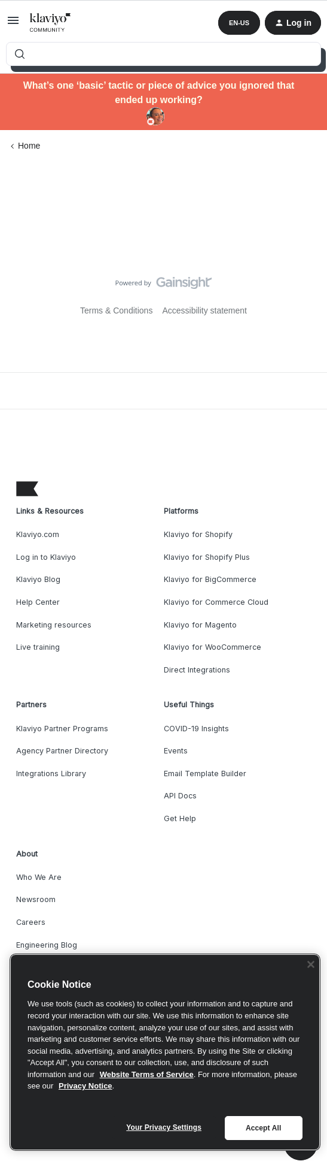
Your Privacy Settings (163, 1127)
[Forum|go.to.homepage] (50, 22)
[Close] (310, 964)
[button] (13, 24)
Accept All (263, 1128)
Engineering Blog (46, 944)
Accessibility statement (204, 310)
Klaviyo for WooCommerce (212, 647)
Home (29, 145)
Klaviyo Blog (38, 579)
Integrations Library (51, 773)
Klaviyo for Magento (200, 624)
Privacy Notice (85, 1085)
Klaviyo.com (37, 534)
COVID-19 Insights (196, 728)
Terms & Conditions (116, 310)
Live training (38, 647)
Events (176, 750)
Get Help (180, 818)
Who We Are (39, 877)
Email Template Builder (205, 773)
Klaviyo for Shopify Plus (207, 557)
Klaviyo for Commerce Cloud (216, 602)
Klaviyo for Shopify (198, 534)
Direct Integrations (197, 669)
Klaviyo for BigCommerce (210, 579)
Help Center (38, 602)
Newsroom (36, 899)
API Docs (180, 795)
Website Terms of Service (147, 1074)
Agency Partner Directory (62, 750)
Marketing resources (53, 624)
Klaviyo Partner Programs (62, 728)
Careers (30, 922)
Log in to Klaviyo (46, 557)
